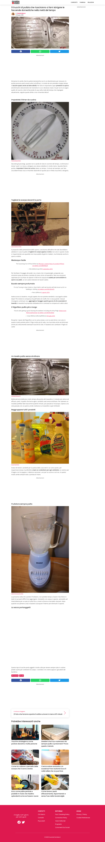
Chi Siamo (41, 814)
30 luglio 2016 (51, 316)
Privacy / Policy (82, 814)
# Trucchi (15, 676)
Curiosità (74, 2)
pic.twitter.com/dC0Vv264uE (46, 313)
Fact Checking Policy (62, 814)
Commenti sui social (62, 827)
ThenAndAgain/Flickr (16, 160)
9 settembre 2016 (47, 269)
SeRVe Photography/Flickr (17, 593)
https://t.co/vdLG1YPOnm (56, 264)
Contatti (41, 818)
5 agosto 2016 (45, 292)
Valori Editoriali (60, 821)
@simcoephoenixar (31, 313)
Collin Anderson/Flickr (16, 246)
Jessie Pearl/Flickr (15, 464)
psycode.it (41, 821)
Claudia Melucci (21, 13)
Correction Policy (61, 818)
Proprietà (58, 824)
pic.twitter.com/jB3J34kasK (40, 266)
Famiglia (82, 2)
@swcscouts (62, 311)
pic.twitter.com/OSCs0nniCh (46, 289)
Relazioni (91, 2)
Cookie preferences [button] (83, 818)
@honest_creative (43, 264)
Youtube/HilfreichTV (16, 396)
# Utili (21, 676)
